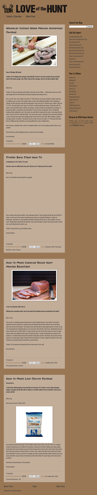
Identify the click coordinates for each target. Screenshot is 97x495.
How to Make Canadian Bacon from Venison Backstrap (29, 264)
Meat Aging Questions (75, 48)
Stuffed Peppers (73, 105)
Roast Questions (73, 64)
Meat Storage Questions (75, 53)
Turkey (91, 123)
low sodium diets (49, 476)
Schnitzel (71, 94)
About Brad (30, 16)
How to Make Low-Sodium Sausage (29, 378)
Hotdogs (71, 80)
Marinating (72, 86)
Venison (18, 250)
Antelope (71, 121)
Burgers (71, 77)
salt (20, 479)
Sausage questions (74, 37)
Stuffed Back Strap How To (24, 157)
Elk (82, 121)
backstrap (48, 247)
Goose (91, 121)
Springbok (86, 123)
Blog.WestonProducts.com (20, 224)
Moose (76, 123)
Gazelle (87, 121)
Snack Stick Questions (75, 62)
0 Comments (9, 141)
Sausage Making (49, 144)
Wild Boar (81, 125)
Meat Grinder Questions (75, 50)
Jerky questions (73, 42)
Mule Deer (80, 123)
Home (35, 486)
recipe (14, 250)
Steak (70, 102)
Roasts (71, 89)
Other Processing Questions (76, 39)
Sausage (71, 91)
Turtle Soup (72, 111)
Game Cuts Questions (75, 56)
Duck (80, 121)
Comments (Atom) (16, 491)
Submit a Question (13, 16)
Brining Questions (74, 67)
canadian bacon (49, 363)
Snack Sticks (72, 100)
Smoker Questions (74, 45)
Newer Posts (8, 486)
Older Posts (60, 486)
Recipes (71, 59)
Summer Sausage (74, 108)
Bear (76, 121)
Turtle (70, 125)
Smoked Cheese (73, 97)
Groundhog (71, 123)
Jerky (70, 83)
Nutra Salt (22, 403)
